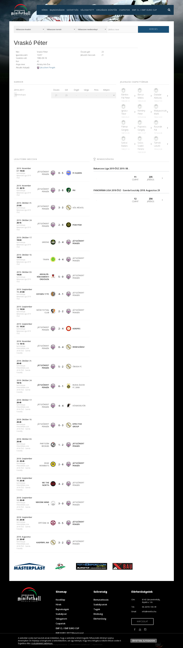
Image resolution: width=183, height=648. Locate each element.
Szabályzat (61, 613)
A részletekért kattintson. (42, 643)
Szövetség (72, 10)
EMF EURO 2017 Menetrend (69, 633)
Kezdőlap (60, 599)
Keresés (153, 29)
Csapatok (124, 10)
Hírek (45, 10)
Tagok (97, 609)
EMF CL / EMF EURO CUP (144, 10)
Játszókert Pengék (47, 67)
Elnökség (98, 613)
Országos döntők (106, 10)
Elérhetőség (100, 618)
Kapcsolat (142, 621)
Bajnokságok (57, 10)
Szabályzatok (100, 604)
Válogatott (87, 10)
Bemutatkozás (101, 599)
